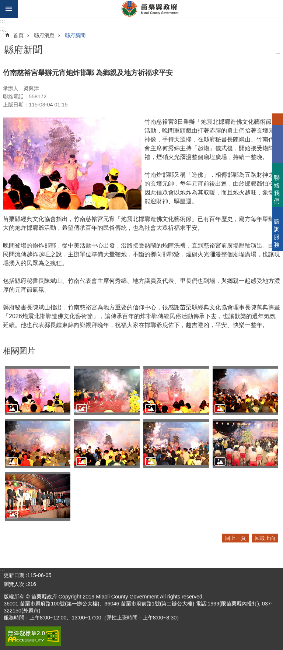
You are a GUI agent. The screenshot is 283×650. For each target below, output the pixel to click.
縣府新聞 (75, 35)
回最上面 (265, 538)
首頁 (18, 35)
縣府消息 (44, 35)
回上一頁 (235, 538)
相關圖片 (19, 350)
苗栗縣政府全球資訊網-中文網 (150, 9)
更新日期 (14, 575)
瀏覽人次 (14, 584)
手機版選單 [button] (9, 9)
